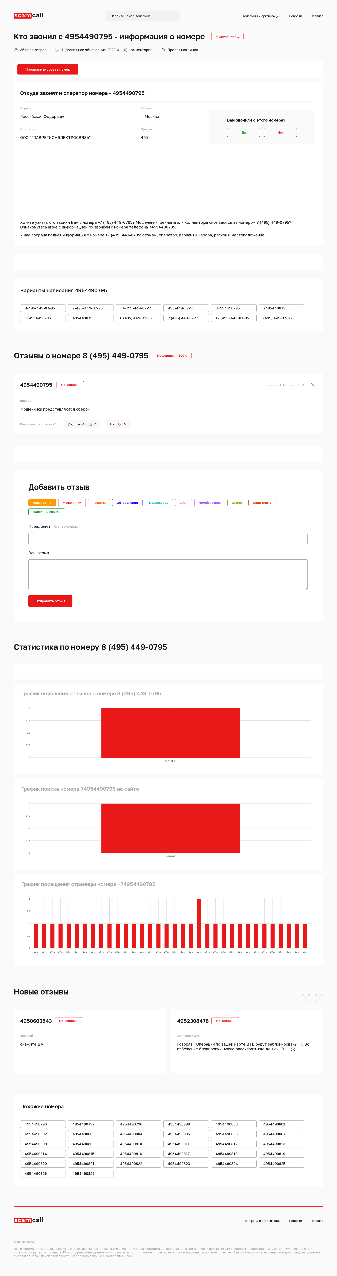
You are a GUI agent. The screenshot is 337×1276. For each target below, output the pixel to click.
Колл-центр (262, 502)
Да (244, 132)
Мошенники (72, 502)
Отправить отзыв (50, 601)
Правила (317, 16)
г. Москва (150, 116)
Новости (295, 16)
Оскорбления (127, 502)
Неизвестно (42, 502)
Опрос (237, 502)
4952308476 (193, 1021)
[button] (306, 998)
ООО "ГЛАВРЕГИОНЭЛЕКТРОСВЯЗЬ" (55, 137)
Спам (184, 502)
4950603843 (36, 1021)
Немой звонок (210, 502)
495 (144, 137)
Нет (280, 132)
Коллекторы (158, 502)
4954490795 (36, 385)
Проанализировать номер (47, 69)
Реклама (99, 502)
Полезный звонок (46, 512)
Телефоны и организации (261, 16)
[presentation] (110, 603)
